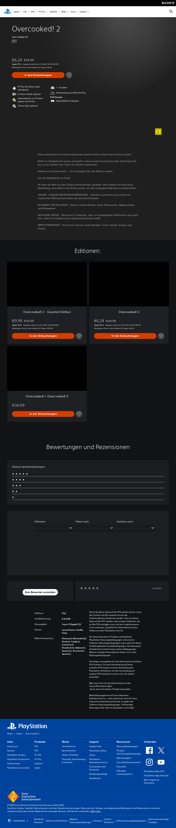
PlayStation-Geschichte (18, 767)
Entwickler (121, 766)
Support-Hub (95, 746)
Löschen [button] (157, 588)
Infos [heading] (10, 741)
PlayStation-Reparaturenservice (98, 761)
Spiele (16, 11)
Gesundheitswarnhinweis (129, 762)
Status (92, 754)
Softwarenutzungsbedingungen (131, 820)
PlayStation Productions (18, 759)
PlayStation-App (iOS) (154, 771)
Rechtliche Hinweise (39, 821)
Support (83, 11)
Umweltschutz (68, 746)
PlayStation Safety (97, 750)
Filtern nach (82, 521)
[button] (40, 592)
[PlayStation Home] (7, 11)
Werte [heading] (65, 741)
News (64, 11)
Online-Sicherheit (70, 754)
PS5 (25, 11)
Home (10, 733)
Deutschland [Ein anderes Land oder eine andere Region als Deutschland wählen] (18, 820)
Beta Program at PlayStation (151, 781)
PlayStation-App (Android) (156, 775)
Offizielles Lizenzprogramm (125, 772)
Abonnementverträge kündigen (158, 821)
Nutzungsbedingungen (127, 746)
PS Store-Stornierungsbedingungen (129, 752)
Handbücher (95, 778)
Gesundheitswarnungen (100, 686)
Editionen (40, 521)
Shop (73, 11)
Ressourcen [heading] (123, 741)
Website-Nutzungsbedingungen (80, 821)
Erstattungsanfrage (98, 774)
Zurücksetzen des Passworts (97, 768)
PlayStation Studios (16, 754)
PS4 (32, 11)
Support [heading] (94, 741)
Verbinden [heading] (150, 741)
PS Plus (42, 11)
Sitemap (98, 820)
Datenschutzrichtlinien (56, 820)
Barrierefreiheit (69, 750)
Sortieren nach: (125, 521)
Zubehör (53, 11)
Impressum (12, 746)
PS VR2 (38, 754)
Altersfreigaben (124, 758)
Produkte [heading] (40, 741)
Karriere (11, 750)
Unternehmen (13, 763)
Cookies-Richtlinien (109, 821)
